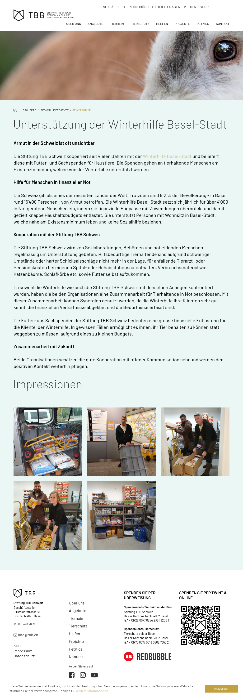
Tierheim (117, 24)
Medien (190, 7)
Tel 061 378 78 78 (25, 624)
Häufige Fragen (166, 7)
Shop (204, 7)
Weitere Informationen (92, 691)
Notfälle (111, 7)
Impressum (23, 651)
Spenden (220, 7)
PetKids (203, 24)
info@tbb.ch (26, 634)
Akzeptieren (221, 688)
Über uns (73, 24)
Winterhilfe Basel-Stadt (167, 156)
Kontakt (222, 24)
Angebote (95, 24)
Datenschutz (24, 655)
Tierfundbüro (136, 7)
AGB (17, 646)
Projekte (182, 24)
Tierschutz (140, 24)
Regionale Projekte (55, 110)
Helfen (162, 24)
